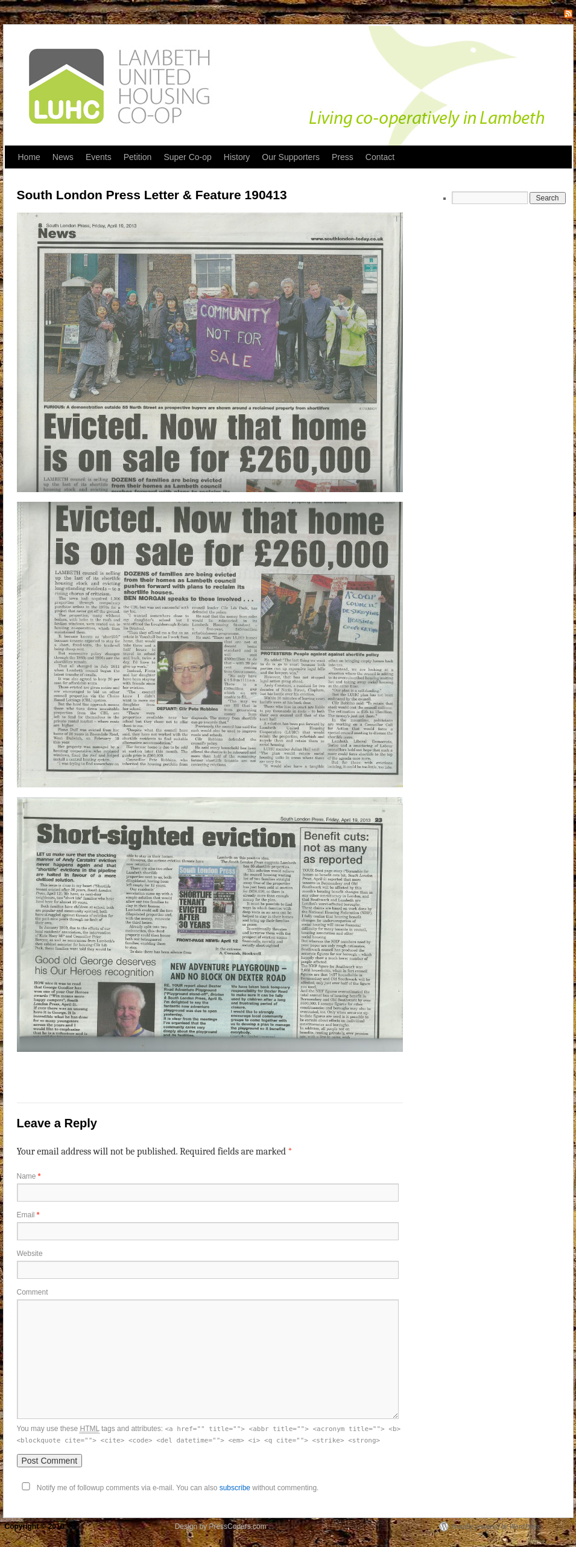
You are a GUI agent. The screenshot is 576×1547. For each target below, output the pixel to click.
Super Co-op (187, 157)
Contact (380, 157)
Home (29, 157)
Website (30, 1253)
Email (28, 1215)
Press (342, 157)
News (63, 157)
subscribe (235, 1488)
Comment (32, 1292)
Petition (138, 157)
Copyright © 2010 (35, 1526)
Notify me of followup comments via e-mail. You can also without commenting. (168, 1488)
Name (29, 1176)
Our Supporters (291, 157)
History (237, 157)
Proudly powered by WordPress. (496, 1526)
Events (99, 157)
